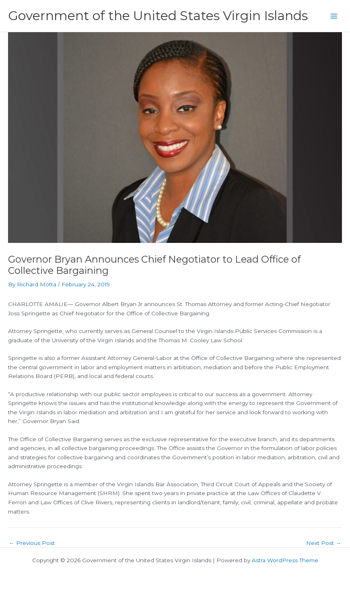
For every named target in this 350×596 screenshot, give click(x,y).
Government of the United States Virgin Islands (158, 15)
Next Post (323, 543)
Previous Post (32, 543)
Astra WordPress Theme (285, 560)
